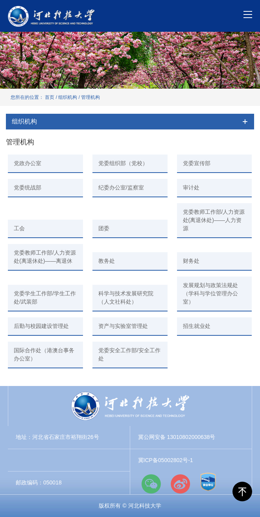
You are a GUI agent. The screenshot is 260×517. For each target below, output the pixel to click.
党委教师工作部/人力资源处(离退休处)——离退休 (45, 256)
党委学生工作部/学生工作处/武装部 (45, 297)
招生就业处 (196, 326)
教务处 (106, 261)
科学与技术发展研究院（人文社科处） (125, 297)
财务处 (191, 261)
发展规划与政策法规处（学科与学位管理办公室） (210, 293)
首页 (49, 97)
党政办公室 (27, 163)
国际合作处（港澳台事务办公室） (44, 354)
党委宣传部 (196, 163)
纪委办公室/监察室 (121, 187)
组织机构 (67, 97)
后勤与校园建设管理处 (41, 326)
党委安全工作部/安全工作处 (129, 354)
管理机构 (90, 97)
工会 (19, 228)
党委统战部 (27, 187)
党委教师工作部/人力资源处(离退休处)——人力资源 (214, 220)
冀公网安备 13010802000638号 (177, 437)
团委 (103, 228)
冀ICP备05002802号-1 (165, 460)
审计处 (191, 187)
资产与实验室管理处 (123, 326)
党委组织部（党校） (123, 163)
